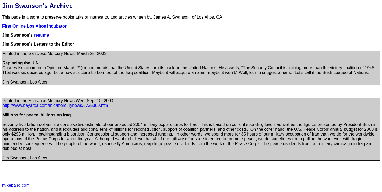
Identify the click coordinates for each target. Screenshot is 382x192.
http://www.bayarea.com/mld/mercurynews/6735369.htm (55, 105)
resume (41, 35)
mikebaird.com (16, 185)
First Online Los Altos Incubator (34, 26)
